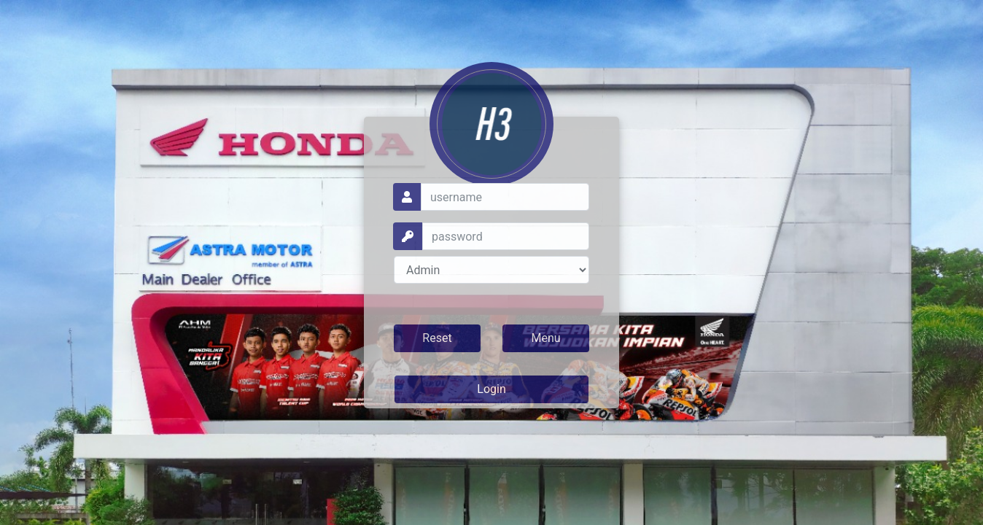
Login (491, 389)
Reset (436, 338)
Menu (545, 338)
